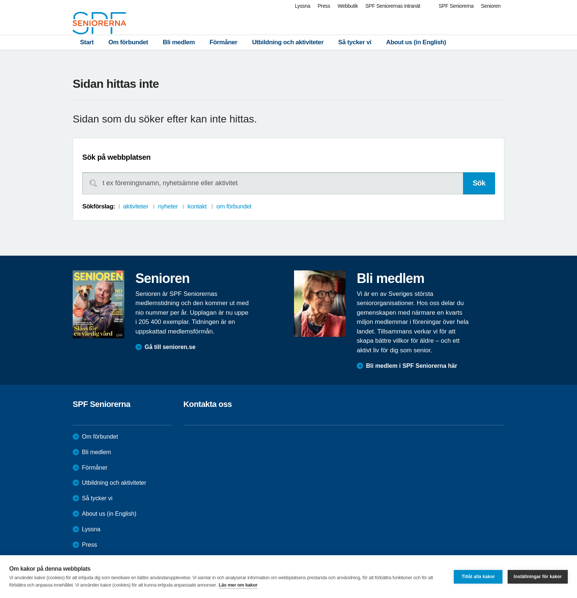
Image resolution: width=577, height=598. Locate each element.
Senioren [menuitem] (491, 6)
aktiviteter (135, 206)
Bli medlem (179, 42)
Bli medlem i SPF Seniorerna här (411, 366)
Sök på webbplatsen (116, 157)
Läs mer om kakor (238, 585)
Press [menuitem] (324, 6)
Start (87, 42)
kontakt (197, 206)
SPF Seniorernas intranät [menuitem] (392, 6)
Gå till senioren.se (170, 347)
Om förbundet (128, 42)
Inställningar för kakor (538, 576)
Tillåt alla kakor (478, 576)
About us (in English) (416, 42)
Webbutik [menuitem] (348, 6)
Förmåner (223, 42)
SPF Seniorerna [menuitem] (456, 6)
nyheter (168, 206)
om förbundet (233, 206)
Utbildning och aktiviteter (288, 42)
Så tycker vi (355, 42)
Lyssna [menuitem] (302, 6)
